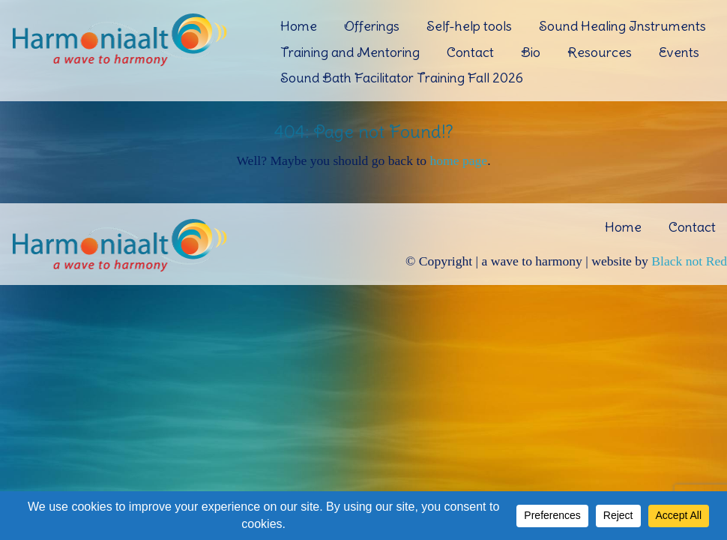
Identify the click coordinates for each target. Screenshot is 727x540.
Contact (470, 52)
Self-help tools (469, 25)
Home (298, 25)
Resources (599, 52)
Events (679, 52)
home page (458, 160)
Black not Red (689, 261)
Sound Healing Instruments (622, 25)
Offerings (371, 25)
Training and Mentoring (350, 52)
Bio (530, 52)
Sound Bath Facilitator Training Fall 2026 (401, 77)
